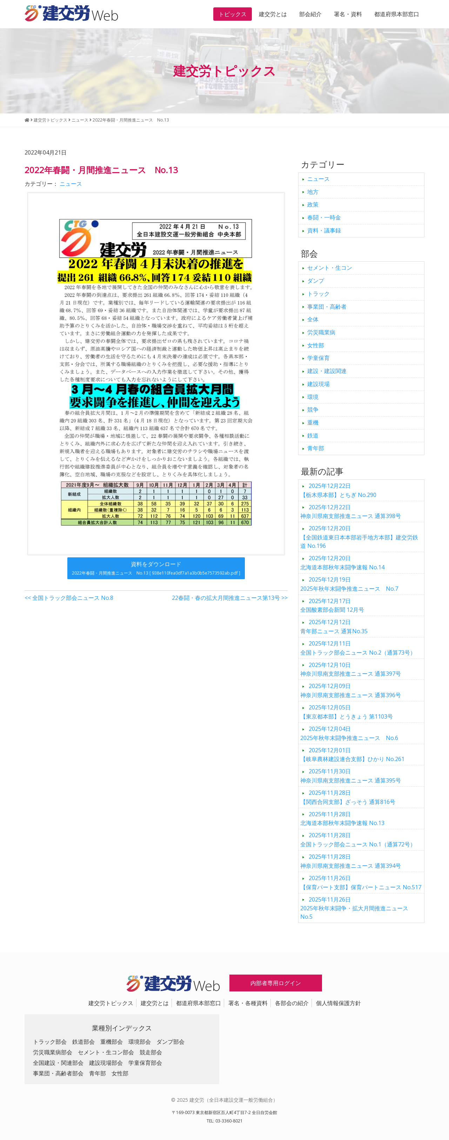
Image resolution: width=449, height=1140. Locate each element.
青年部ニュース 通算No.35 (334, 626)
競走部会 (151, 1052)
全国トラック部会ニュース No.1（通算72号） (358, 839)
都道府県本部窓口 (396, 14)
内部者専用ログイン (275, 983)
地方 (313, 192)
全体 (313, 319)
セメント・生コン (329, 267)
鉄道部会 (83, 1042)
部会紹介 (310, 14)
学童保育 (318, 358)
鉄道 (313, 435)
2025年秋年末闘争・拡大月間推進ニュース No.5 (357, 908)
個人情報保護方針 (338, 1003)
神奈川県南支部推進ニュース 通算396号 (350, 690)
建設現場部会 (106, 1063)
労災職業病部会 (52, 1052)
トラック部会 (50, 1042)
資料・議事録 (324, 230)
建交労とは (273, 14)
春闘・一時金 (324, 217)
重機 (313, 422)
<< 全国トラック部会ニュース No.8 (69, 598)
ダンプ (315, 280)
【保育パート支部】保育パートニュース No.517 (360, 882)
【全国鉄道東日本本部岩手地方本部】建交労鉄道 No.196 (359, 537)
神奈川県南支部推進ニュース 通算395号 (350, 775)
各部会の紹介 (292, 1003)
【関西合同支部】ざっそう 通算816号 (347, 797)
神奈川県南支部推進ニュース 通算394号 (350, 861)
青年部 (315, 448)
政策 (313, 204)
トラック (318, 293)
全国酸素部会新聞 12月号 (332, 605)
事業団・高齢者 (327, 306)
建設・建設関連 (327, 371)
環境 (313, 397)
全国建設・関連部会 (58, 1063)
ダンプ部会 (170, 1042)
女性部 (315, 345)
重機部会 (111, 1042)
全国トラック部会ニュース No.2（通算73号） (358, 648)
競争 (313, 409)
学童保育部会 (145, 1063)
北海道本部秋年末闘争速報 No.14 (342, 562)
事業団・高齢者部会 (58, 1073)
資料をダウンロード (156, 568)
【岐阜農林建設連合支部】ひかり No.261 (352, 754)
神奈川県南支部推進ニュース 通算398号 (350, 511)
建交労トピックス (110, 1003)
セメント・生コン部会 (106, 1052)
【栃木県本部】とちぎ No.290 (338, 490)
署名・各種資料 (248, 1003)
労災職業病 (321, 332)
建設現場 (318, 384)
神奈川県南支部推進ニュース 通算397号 (350, 669)
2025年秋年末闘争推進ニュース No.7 (349, 584)
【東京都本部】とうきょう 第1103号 (346, 711)
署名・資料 (348, 14)
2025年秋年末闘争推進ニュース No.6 (349, 733)
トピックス (233, 14)
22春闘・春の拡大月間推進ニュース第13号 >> (230, 598)
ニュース (71, 184)
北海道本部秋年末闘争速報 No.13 (342, 818)
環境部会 (139, 1042)
